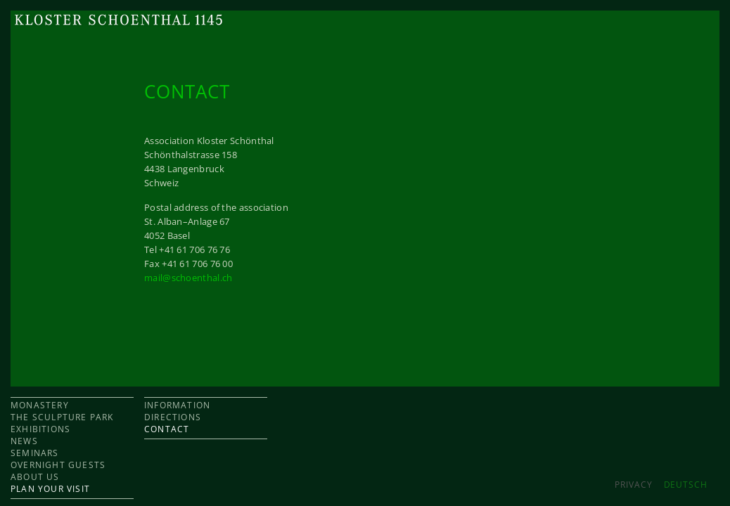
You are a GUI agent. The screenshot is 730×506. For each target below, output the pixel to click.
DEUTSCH (685, 484)
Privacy (633, 484)
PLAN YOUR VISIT (50, 489)
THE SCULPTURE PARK (62, 417)
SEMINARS (35, 453)
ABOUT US (35, 477)
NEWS (24, 441)
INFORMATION (177, 405)
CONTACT (166, 429)
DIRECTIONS (172, 417)
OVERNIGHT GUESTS (58, 465)
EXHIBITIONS (40, 429)
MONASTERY (40, 405)
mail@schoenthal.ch (188, 277)
